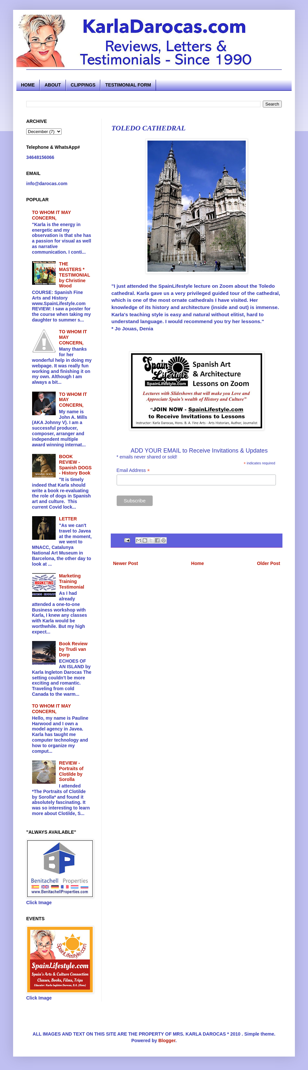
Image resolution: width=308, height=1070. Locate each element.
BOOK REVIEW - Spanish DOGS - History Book (75, 465)
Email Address (133, 470)
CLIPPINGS (83, 85)
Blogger (166, 1040)
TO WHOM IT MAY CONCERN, (51, 215)
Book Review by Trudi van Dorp (73, 649)
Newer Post (125, 563)
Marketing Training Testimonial (71, 581)
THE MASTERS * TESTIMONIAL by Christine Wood (74, 274)
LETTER (68, 518)
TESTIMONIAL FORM (128, 85)
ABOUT (53, 85)
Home (197, 563)
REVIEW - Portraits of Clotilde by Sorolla (71, 771)
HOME (28, 85)
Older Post (268, 563)
